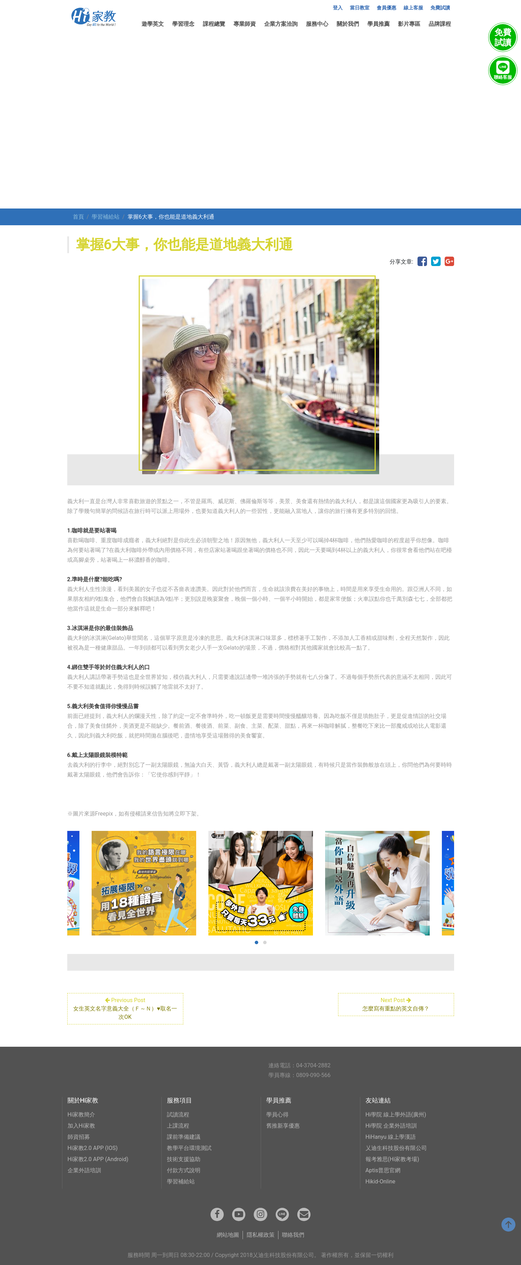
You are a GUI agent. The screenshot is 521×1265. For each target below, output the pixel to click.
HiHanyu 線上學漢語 (391, 1137)
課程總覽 (214, 24)
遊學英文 (152, 24)
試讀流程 (178, 1114)
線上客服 (413, 8)
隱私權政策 (261, 1235)
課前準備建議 (183, 1137)
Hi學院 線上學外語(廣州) (396, 1114)
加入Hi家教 (81, 1125)
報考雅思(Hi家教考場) (392, 1159)
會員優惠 (386, 8)
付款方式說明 (183, 1170)
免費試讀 (440, 8)
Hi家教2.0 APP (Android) (98, 1159)
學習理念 (183, 24)
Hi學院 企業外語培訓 (391, 1125)
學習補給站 (106, 216)
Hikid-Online (381, 1181)
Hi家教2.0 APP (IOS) (93, 1148)
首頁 (78, 216)
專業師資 (244, 24)
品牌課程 (440, 24)
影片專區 (409, 24)
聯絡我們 (293, 1235)
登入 (338, 8)
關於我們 (348, 24)
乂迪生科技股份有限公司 (396, 1148)
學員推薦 (378, 24)
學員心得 (277, 1114)
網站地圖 (228, 1235)
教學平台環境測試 (189, 1148)
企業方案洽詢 (281, 24)
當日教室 (359, 8)
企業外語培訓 (84, 1170)
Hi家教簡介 (81, 1114)
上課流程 (178, 1125)
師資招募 (79, 1137)
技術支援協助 (183, 1159)
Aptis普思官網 (383, 1170)
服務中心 (317, 24)
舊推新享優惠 (283, 1125)
